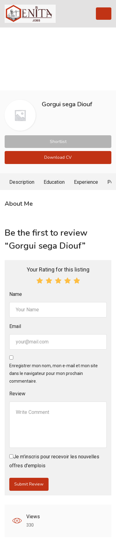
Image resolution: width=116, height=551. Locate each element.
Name (15, 294)
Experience (86, 182)
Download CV (58, 157)
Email (15, 326)
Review (17, 394)
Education (54, 182)
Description (21, 182)
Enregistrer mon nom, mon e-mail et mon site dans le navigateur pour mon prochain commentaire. (53, 373)
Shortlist (58, 142)
